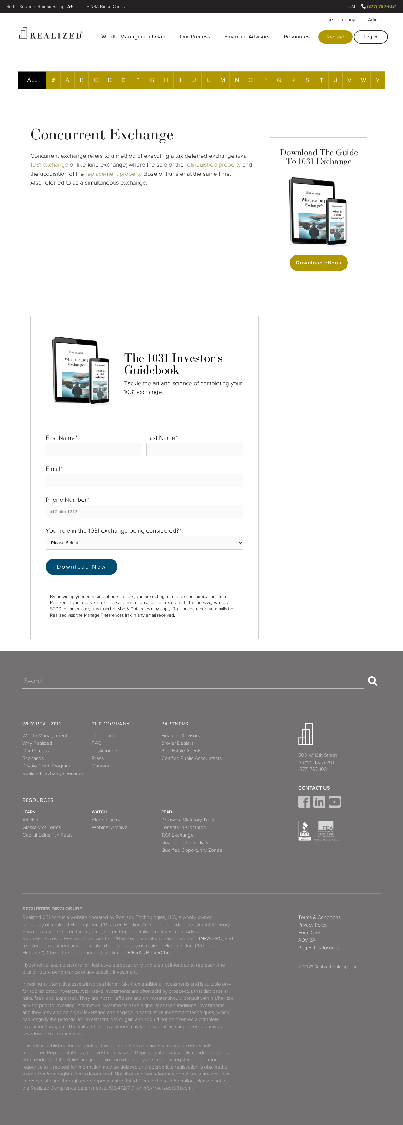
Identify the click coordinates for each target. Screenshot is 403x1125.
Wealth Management (44, 735)
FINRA (203, 938)
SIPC (217, 938)
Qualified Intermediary (185, 842)
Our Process (195, 36)
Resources (297, 36)
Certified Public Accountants (191, 758)
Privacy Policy (313, 925)
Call (353, 6)
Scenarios (33, 758)
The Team (103, 735)
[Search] (193, 681)
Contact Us (314, 788)
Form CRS (309, 932)
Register (335, 37)
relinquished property (213, 164)
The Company (339, 19)
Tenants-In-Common (183, 827)
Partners (174, 724)
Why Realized (41, 724)
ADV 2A (306, 940)
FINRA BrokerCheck (106, 6)
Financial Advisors (247, 36)
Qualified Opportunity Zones (191, 850)
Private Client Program (46, 766)
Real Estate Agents (181, 751)
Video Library (106, 820)
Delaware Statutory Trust (187, 820)
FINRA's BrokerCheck (151, 953)
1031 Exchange (177, 835)
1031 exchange (49, 164)
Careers (100, 766)
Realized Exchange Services (53, 773)
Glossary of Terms (41, 827)
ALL (32, 80)
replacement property (114, 173)
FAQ (97, 743)
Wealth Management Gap (133, 36)
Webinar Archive (109, 827)
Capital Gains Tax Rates (47, 835)
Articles (375, 19)
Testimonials (105, 751)
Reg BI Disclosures (318, 947)
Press (98, 758)
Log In (370, 37)
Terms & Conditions (319, 917)
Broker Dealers (177, 743)
